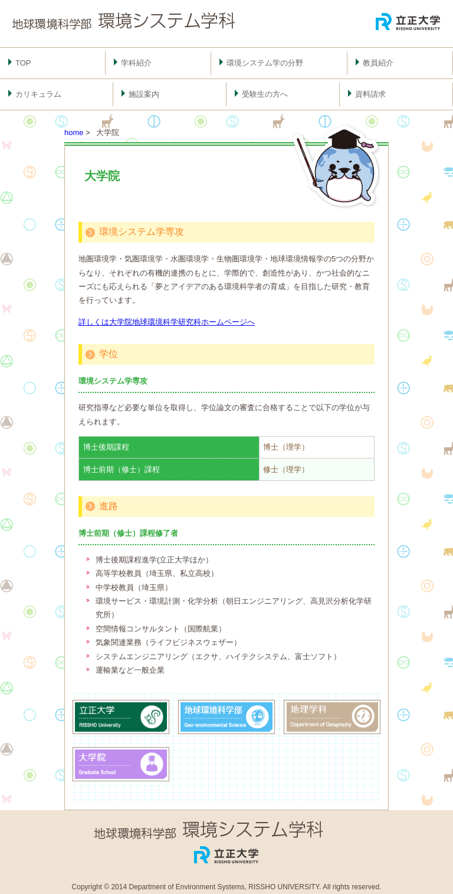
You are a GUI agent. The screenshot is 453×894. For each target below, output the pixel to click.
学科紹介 (136, 62)
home (74, 132)
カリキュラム (38, 94)
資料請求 (370, 94)
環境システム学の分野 (264, 62)
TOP (23, 62)
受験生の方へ (265, 94)
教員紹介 (378, 62)
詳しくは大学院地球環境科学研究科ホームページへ (166, 321)
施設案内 (144, 94)
